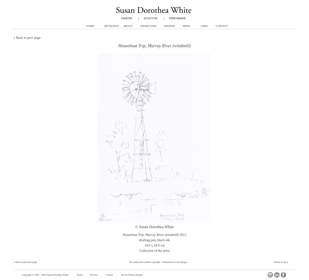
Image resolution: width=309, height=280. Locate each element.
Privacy (94, 274)
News (186, 26)
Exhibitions (148, 26)
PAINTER (126, 18)
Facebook (283, 275)
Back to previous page (26, 262)
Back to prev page (28, 38)
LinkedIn (277, 275)
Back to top (280, 262)
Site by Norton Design (132, 274)
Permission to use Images (174, 262)
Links (204, 26)
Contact (109, 274)
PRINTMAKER (177, 18)
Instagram (270, 275)
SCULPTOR (150, 18)
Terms (80, 274)
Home (90, 26)
